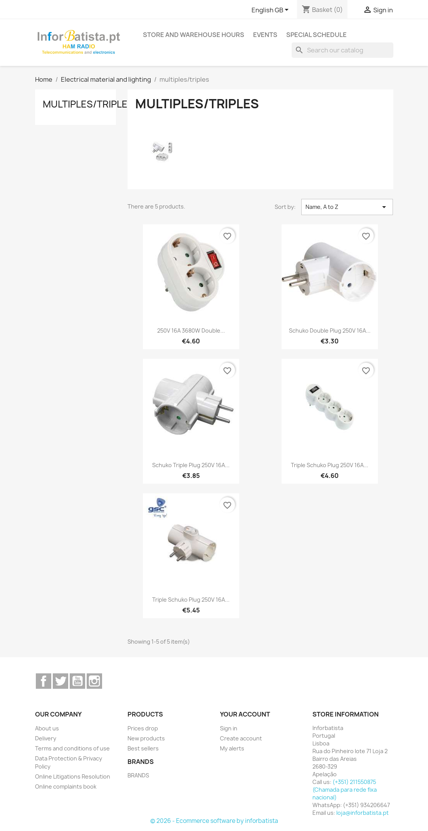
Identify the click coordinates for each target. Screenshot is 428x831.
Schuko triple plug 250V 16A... (191, 465)
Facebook (43, 681)
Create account (241, 738)
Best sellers (143, 748)
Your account (245, 714)
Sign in (228, 728)
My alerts (232, 748)
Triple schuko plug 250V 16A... (329, 465)
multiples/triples (88, 104)
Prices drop (143, 728)
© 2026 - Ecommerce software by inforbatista (214, 821)
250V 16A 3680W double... (191, 330)
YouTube (77, 681)
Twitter (60, 681)
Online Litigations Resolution (72, 776)
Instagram (94, 681)
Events (265, 34)
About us (47, 728)
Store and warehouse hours (193, 34)
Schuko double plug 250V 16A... (330, 330)
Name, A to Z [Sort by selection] (347, 207)
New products (146, 738)
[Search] (342, 50)
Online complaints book (65, 786)
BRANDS (138, 775)
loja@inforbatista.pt (362, 812)
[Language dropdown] (271, 10)
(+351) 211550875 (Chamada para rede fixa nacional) (344, 789)
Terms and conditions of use (72, 748)
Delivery (45, 738)
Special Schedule (316, 34)
